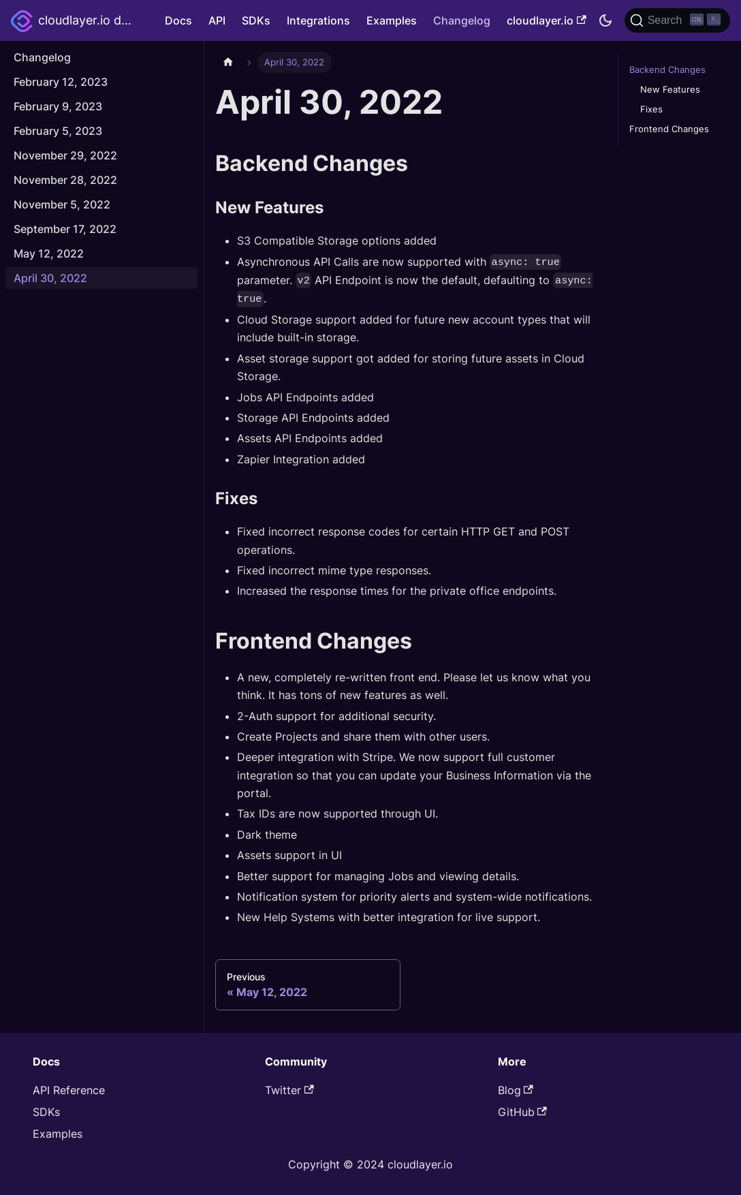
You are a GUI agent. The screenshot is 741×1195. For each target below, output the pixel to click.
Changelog (461, 20)
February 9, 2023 (58, 106)
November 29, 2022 (65, 155)
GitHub (522, 1112)
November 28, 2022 (65, 180)
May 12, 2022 (49, 253)
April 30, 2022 (50, 278)
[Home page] (228, 62)
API (216, 20)
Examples (391, 20)
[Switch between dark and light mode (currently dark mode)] (605, 20)
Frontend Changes (669, 129)
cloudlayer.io (546, 20)
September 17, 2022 (65, 229)
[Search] (677, 20)
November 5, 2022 (62, 204)
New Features (670, 89)
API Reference (69, 1090)
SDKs (256, 20)
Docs (178, 20)
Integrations (318, 20)
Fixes (651, 109)
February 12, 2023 (61, 82)
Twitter (289, 1090)
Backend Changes (667, 70)
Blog (515, 1090)
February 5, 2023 (58, 131)
